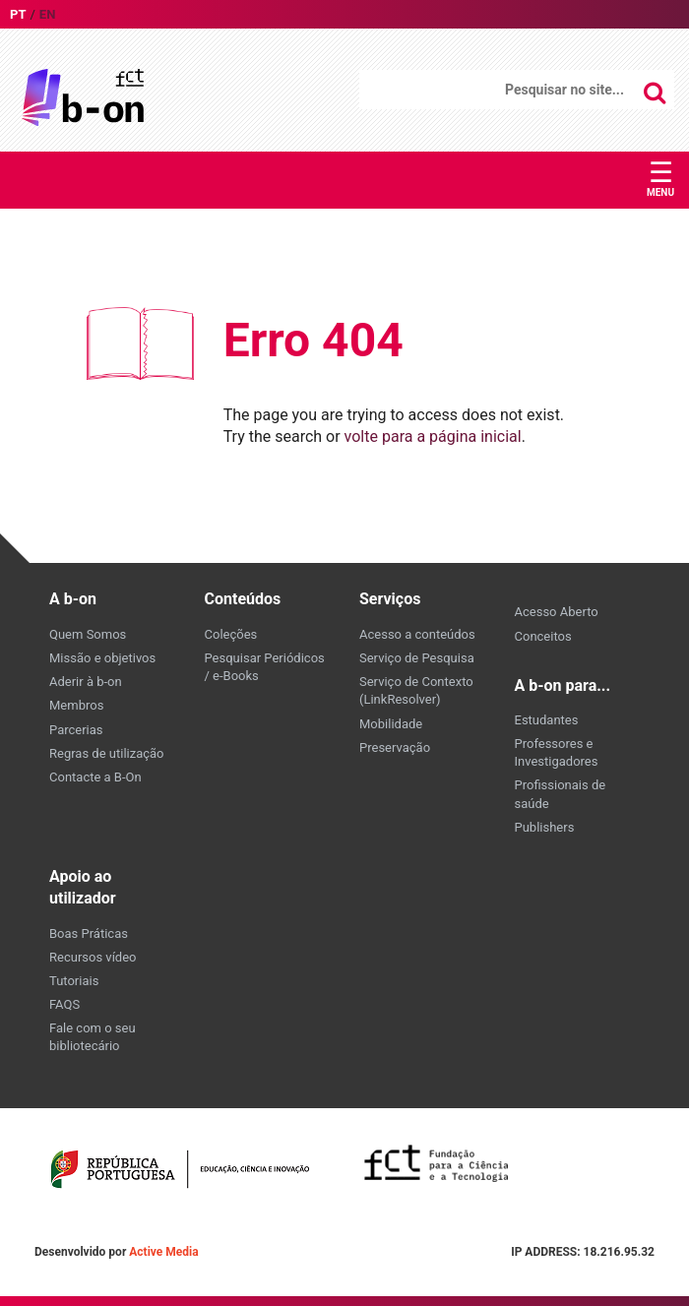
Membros (76, 705)
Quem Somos (87, 634)
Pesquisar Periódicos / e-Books (265, 667)
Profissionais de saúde (560, 793)
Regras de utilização (106, 753)
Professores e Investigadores (556, 752)
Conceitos (543, 636)
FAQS (64, 1004)
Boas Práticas (88, 933)
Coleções (231, 634)
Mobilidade (390, 723)
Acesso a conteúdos (417, 634)
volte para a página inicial (433, 436)
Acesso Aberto (556, 611)
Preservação (394, 747)
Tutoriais (73, 980)
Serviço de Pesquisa (416, 658)
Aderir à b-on (85, 681)
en (47, 14)
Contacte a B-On (95, 777)
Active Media (163, 1252)
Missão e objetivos (102, 658)
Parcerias (76, 729)
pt (18, 14)
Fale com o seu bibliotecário (92, 1037)
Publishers (545, 827)
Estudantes (547, 720)
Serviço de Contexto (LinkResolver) (416, 690)
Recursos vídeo (93, 957)
